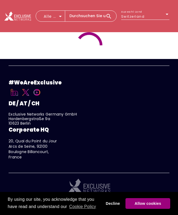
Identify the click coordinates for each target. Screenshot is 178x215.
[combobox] (53, 18)
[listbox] (145, 16)
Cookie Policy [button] (82, 206)
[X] (26, 96)
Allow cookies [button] (148, 203)
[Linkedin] (14, 96)
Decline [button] (113, 203)
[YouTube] (36, 96)
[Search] (111, 16)
